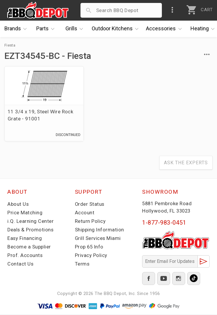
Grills (75, 29)
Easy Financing (24, 239)
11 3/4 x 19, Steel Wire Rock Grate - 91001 (34, 115)
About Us (18, 205)
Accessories (165, 29)
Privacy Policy (91, 256)
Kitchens (117, 29)
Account (85, 213)
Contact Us (20, 264)
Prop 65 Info (89, 247)
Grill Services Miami (98, 239)
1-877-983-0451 (164, 223)
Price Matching (24, 213)
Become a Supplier (29, 247)
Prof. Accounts (25, 256)
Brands (17, 29)
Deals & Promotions (30, 230)
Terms (82, 264)
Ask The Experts (186, 163)
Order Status (90, 205)
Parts (46, 29)
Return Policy (90, 222)
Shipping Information (99, 230)
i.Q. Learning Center (30, 222)
